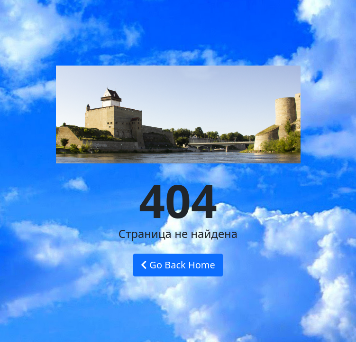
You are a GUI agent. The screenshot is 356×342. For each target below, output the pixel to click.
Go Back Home (178, 264)
